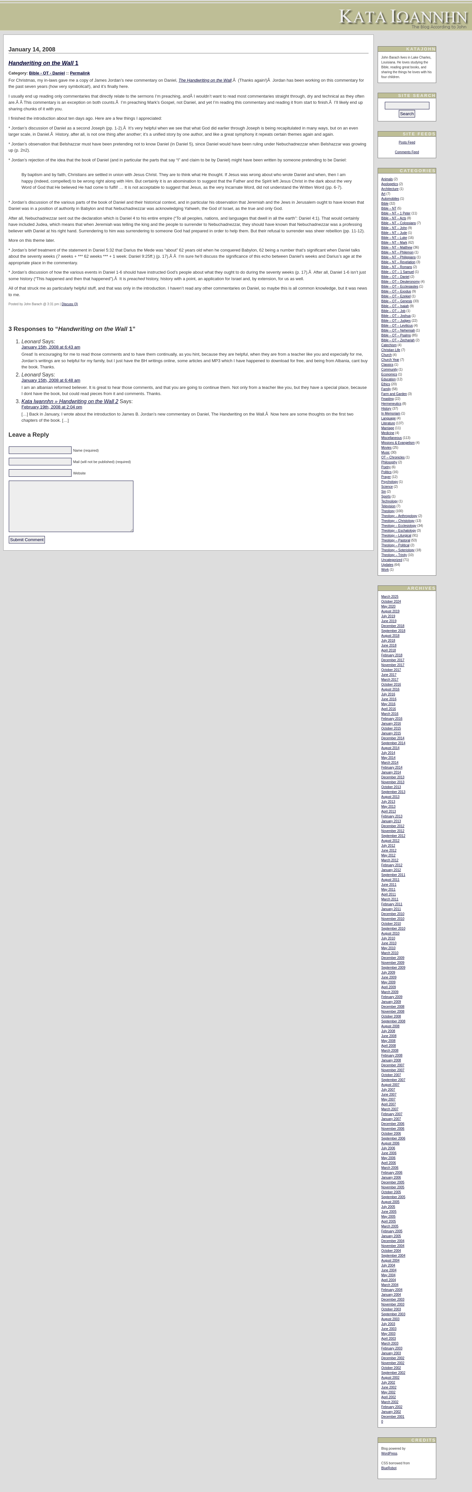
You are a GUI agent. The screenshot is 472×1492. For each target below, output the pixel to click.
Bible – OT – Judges (396, 320)
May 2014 (388, 758)
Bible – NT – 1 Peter (396, 213)
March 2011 (389, 899)
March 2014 (389, 762)
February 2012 (391, 865)
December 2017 (392, 660)
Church (386, 355)
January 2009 (391, 1002)
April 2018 (388, 650)
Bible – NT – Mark (394, 242)
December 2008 (392, 1006)
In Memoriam (390, 413)
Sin (383, 491)
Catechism (389, 345)
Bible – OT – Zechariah (398, 340)
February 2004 (391, 1290)
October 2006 (391, 1133)
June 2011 (389, 884)
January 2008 (391, 1060)
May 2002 (388, 1392)
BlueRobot (389, 1468)
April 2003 (388, 1338)
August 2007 (390, 1085)
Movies (386, 447)
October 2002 (391, 1368)
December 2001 (392, 1416)
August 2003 (390, 1319)
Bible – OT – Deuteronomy (400, 281)
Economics (389, 374)
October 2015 (391, 728)
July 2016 (388, 694)
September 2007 (393, 1080)
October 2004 (391, 1250)
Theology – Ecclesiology (398, 525)
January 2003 (391, 1353)
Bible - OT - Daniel (47, 73)
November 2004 (392, 1246)
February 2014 (391, 767)
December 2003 (392, 1299)
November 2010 (392, 919)
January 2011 (391, 909)
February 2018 (391, 655)
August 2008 (390, 1026)
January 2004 (391, 1294)
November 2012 (392, 831)
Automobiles (390, 198)
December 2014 (392, 738)
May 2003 (388, 1333)
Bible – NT (389, 208)
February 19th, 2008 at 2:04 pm (51, 406)
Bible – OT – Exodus (396, 291)
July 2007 (388, 1089)
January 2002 (391, 1412)
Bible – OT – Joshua (396, 316)
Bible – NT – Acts (393, 218)
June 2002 (389, 1387)
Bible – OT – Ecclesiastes (399, 286)
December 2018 (392, 626)
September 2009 (393, 967)
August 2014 (390, 748)
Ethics (385, 384)
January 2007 (391, 1119)
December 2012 (392, 826)
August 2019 (390, 611)
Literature (388, 423)
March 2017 (389, 679)
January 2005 (391, 1236)
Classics (387, 364)
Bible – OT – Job (393, 311)
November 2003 (392, 1304)
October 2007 (391, 1075)
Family (386, 389)
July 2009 (388, 972)
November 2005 (392, 1187)
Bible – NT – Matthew (396, 247)
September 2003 (393, 1314)
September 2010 (393, 928)
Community (389, 369)
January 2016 (391, 723)
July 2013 (388, 801)
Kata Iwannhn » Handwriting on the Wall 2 (69, 401)
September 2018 (393, 631)
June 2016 (389, 699)
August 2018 (390, 635)
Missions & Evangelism (398, 443)
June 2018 (389, 645)
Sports (386, 496)
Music (385, 452)
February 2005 (391, 1231)
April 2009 (388, 987)
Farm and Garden (394, 394)
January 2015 (391, 733)
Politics (386, 472)
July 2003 (388, 1324)
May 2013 (388, 806)
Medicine (387, 433)
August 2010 (390, 933)
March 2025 (389, 596)
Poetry (386, 467)
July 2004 (388, 1265)
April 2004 (388, 1280)
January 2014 (391, 772)
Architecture (389, 189)
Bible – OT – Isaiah (395, 306)
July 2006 (388, 1148)
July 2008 (388, 1031)
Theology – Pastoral (395, 540)
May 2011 (388, 889)
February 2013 (391, 816)
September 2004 (393, 1255)
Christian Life (390, 350)
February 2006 (391, 1172)
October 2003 (391, 1309)
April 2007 (388, 1104)
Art (383, 194)
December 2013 (392, 777)
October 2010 (391, 923)
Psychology (389, 482)
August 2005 (390, 1202)
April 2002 (388, 1397)
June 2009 (389, 977)
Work (385, 569)
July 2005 (388, 1207)
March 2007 (389, 1109)
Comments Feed (407, 152)
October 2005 (391, 1192)
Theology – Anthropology (399, 516)
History (386, 408)
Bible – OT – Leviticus (397, 325)
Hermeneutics (391, 403)
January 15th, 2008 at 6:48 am (50, 380)
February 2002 (391, 1407)
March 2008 (389, 1050)
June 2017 (389, 675)
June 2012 (389, 850)
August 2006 (390, 1143)
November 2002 (392, 1363)
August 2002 (390, 1377)
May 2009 (388, 982)
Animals (387, 179)
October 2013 (391, 787)
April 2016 (388, 709)
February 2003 (391, 1348)
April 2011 (388, 894)
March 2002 (389, 1402)
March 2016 (389, 714)
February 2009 (391, 997)
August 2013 (390, 797)
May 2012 (388, 855)
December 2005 (392, 1182)
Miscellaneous (391, 438)
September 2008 (393, 1021)
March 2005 (389, 1226)
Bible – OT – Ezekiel (396, 296)
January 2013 (391, 821)
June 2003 (389, 1329)
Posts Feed (407, 142)
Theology (388, 511)
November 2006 (392, 1128)
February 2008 (391, 1055)
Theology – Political (395, 545)
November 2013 (392, 782)
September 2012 (393, 836)
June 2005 (389, 1211)
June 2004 (389, 1270)
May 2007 (388, 1099)
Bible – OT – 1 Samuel (397, 272)
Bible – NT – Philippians (398, 257)
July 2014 (388, 753)
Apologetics (389, 184)
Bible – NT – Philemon (397, 252)
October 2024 (391, 601)
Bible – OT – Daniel (395, 277)
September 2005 (393, 1197)
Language (388, 418)
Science (387, 486)
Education (388, 379)
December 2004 (392, 1241)
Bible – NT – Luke (394, 238)
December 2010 (392, 914)
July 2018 (388, 640)
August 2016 (390, 689)
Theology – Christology (397, 521)
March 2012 (389, 860)
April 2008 (388, 1045)
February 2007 (391, 1114)
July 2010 (388, 938)
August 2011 (390, 880)
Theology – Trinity (394, 555)
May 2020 (388, 606)
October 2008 (391, 1016)
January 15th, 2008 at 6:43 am (50, 347)
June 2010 (389, 943)
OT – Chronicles (393, 457)
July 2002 (388, 1382)
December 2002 (392, 1358)
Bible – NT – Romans (396, 267)
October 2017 (391, 670)
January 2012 (391, 870)
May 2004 (388, 1275)
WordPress (389, 1453)
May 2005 (388, 1216)
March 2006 (389, 1168)
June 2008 (389, 1036)
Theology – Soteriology (397, 550)
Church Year (390, 360)
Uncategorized (391, 560)
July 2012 (388, 845)
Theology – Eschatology (398, 530)
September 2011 (393, 875)
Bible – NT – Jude (394, 233)
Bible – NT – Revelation (398, 262)
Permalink (80, 73)
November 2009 (392, 963)
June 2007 (389, 1094)
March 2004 (389, 1285)
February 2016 (391, 718)
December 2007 (392, 1065)
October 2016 (391, 684)
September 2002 (393, 1373)
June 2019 (389, 621)
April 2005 (388, 1221)
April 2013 (388, 811)
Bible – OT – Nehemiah (398, 330)
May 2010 (388, 948)
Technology (389, 501)
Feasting (387, 399)
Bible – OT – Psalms (396, 335)
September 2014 (393, 743)
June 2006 (389, 1153)
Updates (387, 565)
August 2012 (390, 840)
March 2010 (389, 953)
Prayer (386, 477)
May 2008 (388, 1041)
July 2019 (388, 616)
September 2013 (393, 792)
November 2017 (392, 665)
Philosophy (389, 462)
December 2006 (392, 1124)
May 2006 (388, 1158)
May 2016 (388, 704)
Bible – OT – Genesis (396, 301)
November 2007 (392, 1070)
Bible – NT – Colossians (398, 223)
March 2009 (389, 992)
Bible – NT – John (394, 228)
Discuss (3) (69, 304)
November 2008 (392, 1011)
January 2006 (391, 1177)
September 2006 (393, 1138)
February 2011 (391, 904)
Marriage (387, 428)
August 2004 (390, 1260)
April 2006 (388, 1163)
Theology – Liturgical (396, 535)
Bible (384, 203)
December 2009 (392, 958)
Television (388, 506)
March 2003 (389, 1343)
